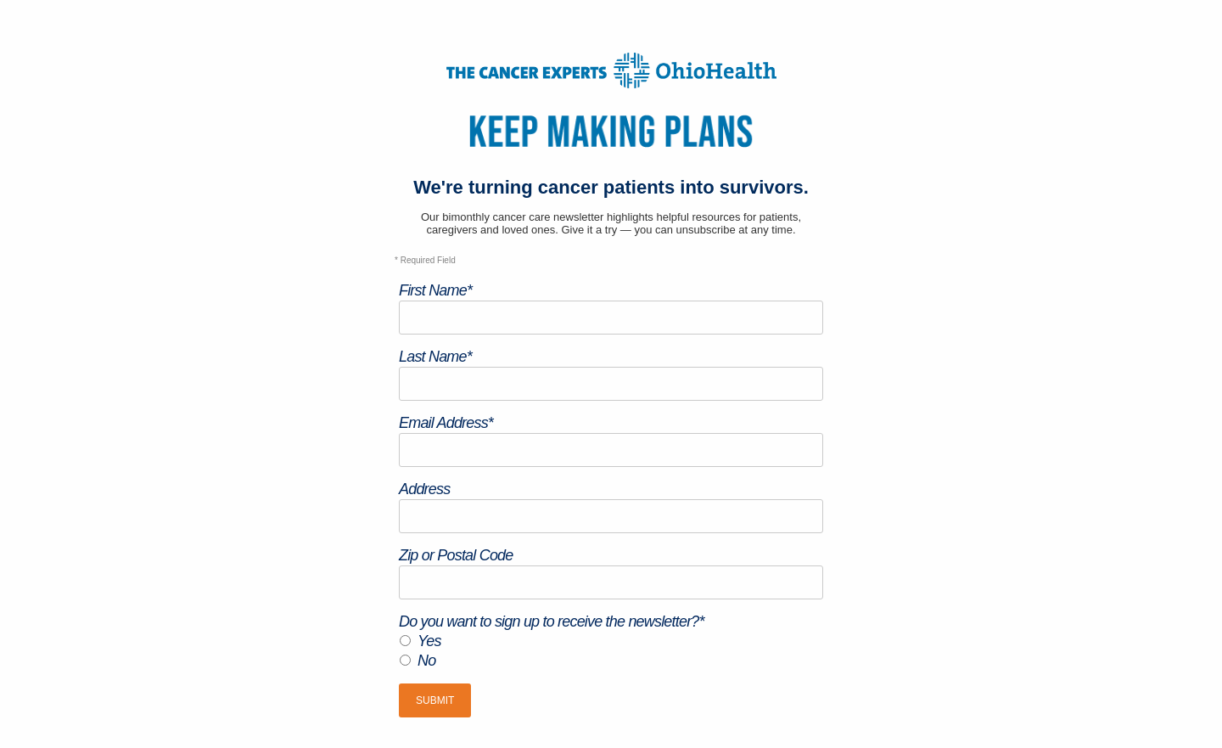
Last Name (435, 356)
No (426, 660)
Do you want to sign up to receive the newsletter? (551, 621)
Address (424, 489)
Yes (429, 641)
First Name (435, 290)
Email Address (446, 422)
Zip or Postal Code (456, 555)
